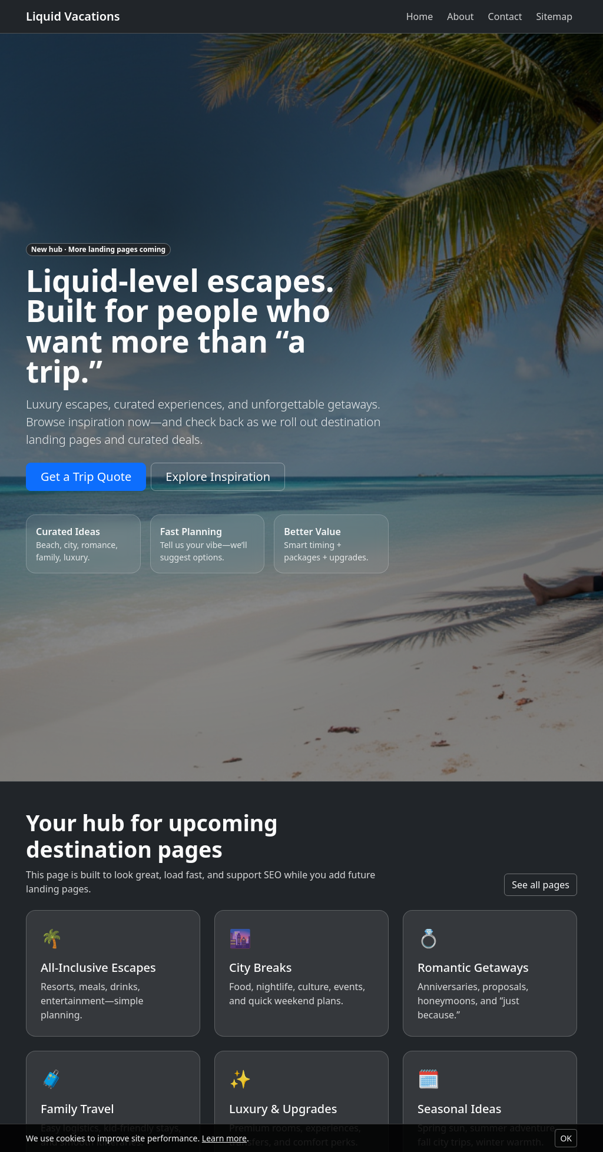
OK (566, 1138)
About (460, 16)
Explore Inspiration (217, 476)
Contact (505, 16)
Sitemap (554, 16)
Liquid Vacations (73, 16)
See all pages (540, 884)
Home (419, 16)
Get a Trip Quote (86, 476)
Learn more (224, 1138)
